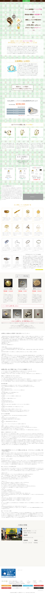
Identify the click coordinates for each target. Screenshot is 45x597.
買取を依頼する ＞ (33, 196)
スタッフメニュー (40, 590)
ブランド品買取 (17, 585)
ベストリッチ (19, 570)
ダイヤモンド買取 (27, 585)
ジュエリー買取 (39, 585)
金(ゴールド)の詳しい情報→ (39, 269)
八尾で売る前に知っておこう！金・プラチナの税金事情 (33, 254)
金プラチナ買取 (6, 585)
